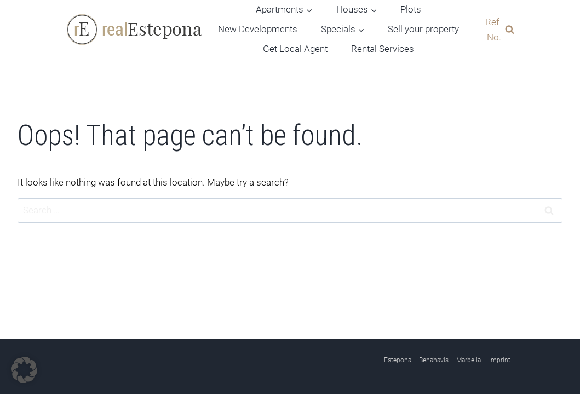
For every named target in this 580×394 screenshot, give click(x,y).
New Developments (257, 29)
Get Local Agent (295, 48)
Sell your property (423, 29)
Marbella (468, 360)
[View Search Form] (497, 29)
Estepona (397, 360)
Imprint (499, 360)
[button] (24, 370)
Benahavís (434, 360)
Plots (410, 9)
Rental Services (382, 48)
